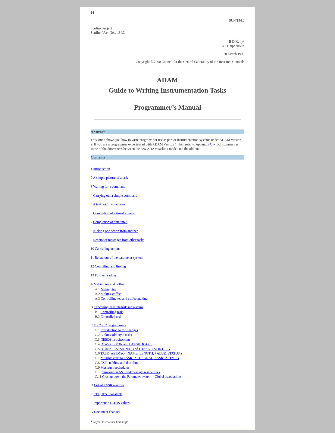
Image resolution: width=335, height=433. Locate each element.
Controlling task (112, 312)
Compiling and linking (110, 266)
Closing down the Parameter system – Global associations (141, 376)
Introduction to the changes (119, 330)
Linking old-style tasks (116, 335)
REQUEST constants (108, 394)
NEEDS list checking (115, 339)
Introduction (101, 169)
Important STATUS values (111, 403)
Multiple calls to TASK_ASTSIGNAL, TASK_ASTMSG (140, 358)
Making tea (108, 289)
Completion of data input (110, 222)
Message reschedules (115, 367)
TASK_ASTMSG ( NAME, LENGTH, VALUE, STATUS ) (141, 353)
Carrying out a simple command (115, 195)
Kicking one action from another (115, 231)
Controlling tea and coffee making (124, 298)
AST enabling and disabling (119, 363)
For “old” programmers (110, 325)
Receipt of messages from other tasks (118, 240)
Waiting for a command (109, 186)
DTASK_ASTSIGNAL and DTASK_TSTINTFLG (135, 349)
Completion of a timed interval (114, 213)
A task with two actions (109, 204)
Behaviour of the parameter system (119, 257)
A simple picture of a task (110, 177)
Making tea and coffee (109, 284)
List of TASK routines (109, 385)
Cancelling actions (107, 248)
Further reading (105, 275)
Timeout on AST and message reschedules (131, 372)
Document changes (107, 412)
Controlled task (111, 316)
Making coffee (111, 294)
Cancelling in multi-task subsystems (118, 307)
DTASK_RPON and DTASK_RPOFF (127, 344)
